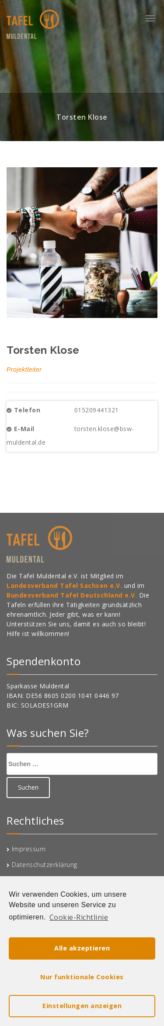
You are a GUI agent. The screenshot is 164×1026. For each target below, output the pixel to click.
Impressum (29, 849)
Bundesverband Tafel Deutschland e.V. (73, 595)
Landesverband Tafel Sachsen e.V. (65, 585)
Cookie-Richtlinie (78, 917)
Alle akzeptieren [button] (82, 948)
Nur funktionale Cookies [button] (82, 977)
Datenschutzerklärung (44, 864)
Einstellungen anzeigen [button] (82, 1006)
